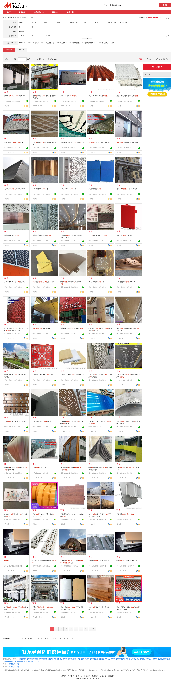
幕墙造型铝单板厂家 (49, 659)
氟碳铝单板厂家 (22, 661)
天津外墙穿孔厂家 (68, 189)
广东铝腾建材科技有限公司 (97, 519)
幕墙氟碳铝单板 (14, 664)
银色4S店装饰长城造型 (98, 96)
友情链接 (111, 676)
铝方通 (112, 43)
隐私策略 (95, 676)
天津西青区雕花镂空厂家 (42, 374)
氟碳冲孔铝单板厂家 (87, 659)
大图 (139, 59)
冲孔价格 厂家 (39, 467)
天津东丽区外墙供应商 (41, 421)
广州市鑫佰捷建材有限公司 (13, 566)
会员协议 (103, 676)
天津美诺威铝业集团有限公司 (13, 101)
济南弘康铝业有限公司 (95, 426)
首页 (9, 12)
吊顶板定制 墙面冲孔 (98, 235)
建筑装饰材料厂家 (33, 661)
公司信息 (20, 49)
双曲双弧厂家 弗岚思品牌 (98, 560)
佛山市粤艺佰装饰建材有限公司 (69, 287)
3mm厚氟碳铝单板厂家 (136, 659)
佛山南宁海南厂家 (13, 142)
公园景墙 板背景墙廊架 (14, 189)
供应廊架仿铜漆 (11, 235)
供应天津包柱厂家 (96, 282)
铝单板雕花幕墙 (103, 43)
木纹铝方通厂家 (62, 659)
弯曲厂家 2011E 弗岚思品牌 (127, 560)
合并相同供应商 (162, 59)
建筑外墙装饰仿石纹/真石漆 (127, 96)
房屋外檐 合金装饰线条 (126, 189)
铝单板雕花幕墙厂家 (100, 659)
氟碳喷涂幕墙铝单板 (88, 43)
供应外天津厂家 (14, 96)
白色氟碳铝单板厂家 (150, 659)
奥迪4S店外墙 (68, 96)
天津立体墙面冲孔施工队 (14, 282)
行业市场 (70, 12)
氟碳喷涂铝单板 (74, 43)
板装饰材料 (41, 328)
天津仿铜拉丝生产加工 (125, 282)
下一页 (92, 628)
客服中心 (79, 676)
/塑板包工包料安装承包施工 (100, 142)
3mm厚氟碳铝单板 (25, 43)
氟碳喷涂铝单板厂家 (121, 659)
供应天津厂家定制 (124, 235)
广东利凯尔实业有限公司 (40, 101)
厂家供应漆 (125, 514)
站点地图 (87, 676)
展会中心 (55, 12)
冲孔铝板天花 (50, 43)
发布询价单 (157, 67)
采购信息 (23, 12)
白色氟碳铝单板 (38, 43)
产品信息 (8, 49)
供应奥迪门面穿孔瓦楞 (41, 235)
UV (61, 638)
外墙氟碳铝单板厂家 (24, 659)
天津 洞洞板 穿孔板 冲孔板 (15, 421)
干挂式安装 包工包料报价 (128, 142)
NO (45, 638)
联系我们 (71, 676)
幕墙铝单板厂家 (11, 661)
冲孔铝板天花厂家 (37, 659)
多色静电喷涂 (95, 189)
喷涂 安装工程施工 (44, 282)
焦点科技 (89, 678)
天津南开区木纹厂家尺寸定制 (72, 374)
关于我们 (63, 676)
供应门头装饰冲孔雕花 (72, 328)
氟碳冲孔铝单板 (62, 43)
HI (31, 638)
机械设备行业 (39, 12)
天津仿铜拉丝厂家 (40, 189)
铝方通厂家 (111, 659)
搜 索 (165, 5)
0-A (12, 638)
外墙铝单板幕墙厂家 (73, 659)
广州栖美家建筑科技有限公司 (69, 566)
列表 (149, 59)
